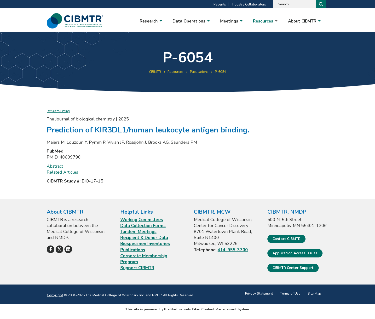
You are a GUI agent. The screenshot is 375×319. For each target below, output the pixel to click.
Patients (219, 4)
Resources (175, 71)
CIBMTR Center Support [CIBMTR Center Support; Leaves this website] (293, 267)
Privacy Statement (259, 293)
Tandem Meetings (138, 231)
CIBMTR (155, 71)
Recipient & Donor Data (144, 237)
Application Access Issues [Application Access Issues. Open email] (294, 253)
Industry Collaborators (249, 4)
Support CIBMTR (137, 268)
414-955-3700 (233, 250)
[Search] (320, 4)
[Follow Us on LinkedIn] (68, 249)
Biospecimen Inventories (145, 243)
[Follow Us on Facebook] (50, 249)
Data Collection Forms (143, 225)
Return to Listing (58, 111)
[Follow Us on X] (59, 249)
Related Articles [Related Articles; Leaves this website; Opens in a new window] (62, 172)
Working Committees (141, 219)
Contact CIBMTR (286, 238)
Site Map (314, 293)
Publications (199, 71)
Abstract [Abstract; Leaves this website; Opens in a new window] (55, 166)
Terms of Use (290, 293)
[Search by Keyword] (294, 4)
